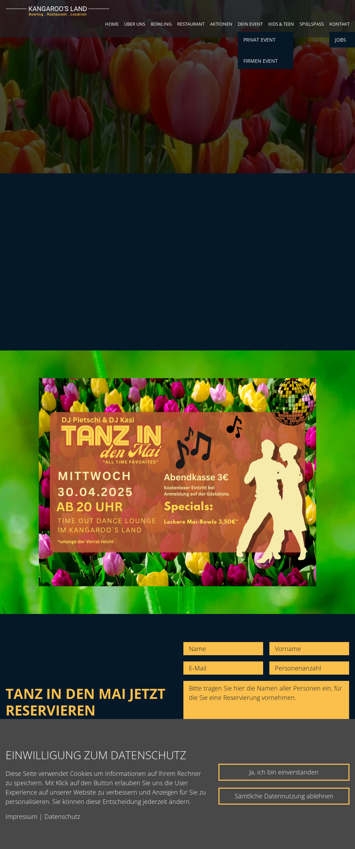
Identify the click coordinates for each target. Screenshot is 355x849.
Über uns (134, 24)
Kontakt (339, 24)
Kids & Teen (281, 24)
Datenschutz (62, 816)
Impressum (21, 816)
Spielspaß (312, 24)
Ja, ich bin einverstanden (284, 772)
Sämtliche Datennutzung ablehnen (284, 796)
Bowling (161, 24)
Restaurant (191, 24)
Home (112, 24)
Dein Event (250, 24)
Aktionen (221, 24)
